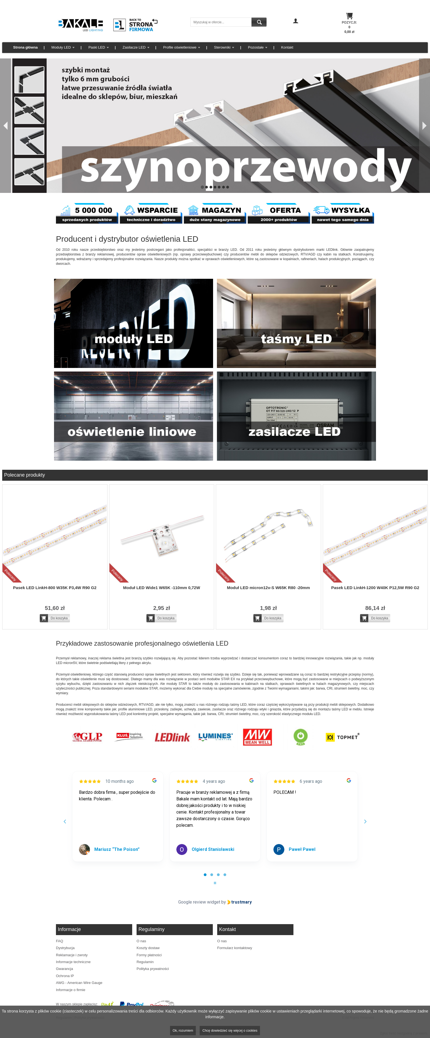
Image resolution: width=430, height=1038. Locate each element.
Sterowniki (222, 47)
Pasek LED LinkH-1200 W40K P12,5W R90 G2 (375, 587)
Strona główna (25, 47)
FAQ (59, 941)
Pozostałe (256, 47)
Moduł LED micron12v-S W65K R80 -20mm (268, 587)
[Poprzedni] (5, 125)
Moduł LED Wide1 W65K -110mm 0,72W (161, 587)
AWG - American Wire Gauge (79, 983)
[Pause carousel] (215, 883)
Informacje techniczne (73, 962)
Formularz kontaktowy (234, 948)
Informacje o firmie (70, 990)
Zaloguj (295, 29)
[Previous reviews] (65, 821)
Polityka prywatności (153, 969)
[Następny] (424, 125)
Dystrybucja (65, 948)
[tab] (205, 874)
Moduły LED (61, 47)
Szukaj (259, 22)
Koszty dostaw (148, 948)
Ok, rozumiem (183, 1031)
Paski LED (96, 47)
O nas (141, 941)
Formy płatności (149, 955)
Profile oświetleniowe (179, 47)
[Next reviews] (365, 821)
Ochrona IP (65, 976)
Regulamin (145, 962)
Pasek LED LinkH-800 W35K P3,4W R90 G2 (55, 587)
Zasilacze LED (134, 47)
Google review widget (199, 902)
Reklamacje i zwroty (72, 955)
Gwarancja (64, 969)
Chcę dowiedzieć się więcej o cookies (229, 1031)
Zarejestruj (296, 34)
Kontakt (287, 47)
